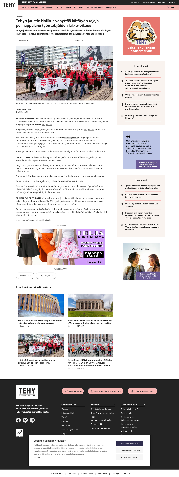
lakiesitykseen (71, 137)
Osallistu (135, 2)
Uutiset (34, 7)
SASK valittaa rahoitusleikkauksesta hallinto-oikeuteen (141, 195)
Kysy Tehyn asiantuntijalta (102, 413)
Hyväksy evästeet (130, 444)
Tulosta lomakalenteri (101, 428)
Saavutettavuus (87, 473)
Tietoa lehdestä (148, 2)
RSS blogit (116, 473)
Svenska (161, 2)
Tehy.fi (170, 2)
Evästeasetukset (130, 457)
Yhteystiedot (126, 431)
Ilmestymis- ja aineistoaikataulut (129, 425)
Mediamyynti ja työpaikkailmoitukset (130, 418)
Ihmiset (68, 7)
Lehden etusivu (69, 404)
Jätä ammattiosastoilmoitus (101, 418)
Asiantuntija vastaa (95, 7)
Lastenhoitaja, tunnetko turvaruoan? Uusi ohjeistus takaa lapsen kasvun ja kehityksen (142, 227)
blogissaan (47, 124)
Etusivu (25, 7)
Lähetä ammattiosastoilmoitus (107, 391)
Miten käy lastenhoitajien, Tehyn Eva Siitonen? (141, 116)
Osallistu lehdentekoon (145, 391)
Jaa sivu (77, 40)
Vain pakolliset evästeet (130, 450)
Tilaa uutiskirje (75, 391)
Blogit (64, 433)
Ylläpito (127, 473)
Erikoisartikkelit (47, 7)
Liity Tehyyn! (45, 275)
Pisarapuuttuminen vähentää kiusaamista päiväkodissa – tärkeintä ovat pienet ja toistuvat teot (142, 215)
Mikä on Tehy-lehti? (129, 409)
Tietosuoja (72, 473)
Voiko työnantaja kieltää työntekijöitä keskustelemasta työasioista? (142, 72)
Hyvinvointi (79, 7)
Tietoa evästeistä (56, 473)
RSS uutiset (102, 473)
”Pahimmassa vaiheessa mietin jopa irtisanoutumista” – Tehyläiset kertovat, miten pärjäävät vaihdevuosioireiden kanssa (141, 85)
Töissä (59, 7)
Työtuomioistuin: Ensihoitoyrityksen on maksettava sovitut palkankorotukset (142, 186)
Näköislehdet (127, 413)
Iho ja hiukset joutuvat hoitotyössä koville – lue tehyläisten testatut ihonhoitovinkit (141, 106)
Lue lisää (37, 458)
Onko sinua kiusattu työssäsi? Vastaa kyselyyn (142, 96)
